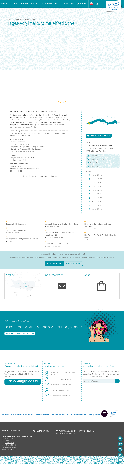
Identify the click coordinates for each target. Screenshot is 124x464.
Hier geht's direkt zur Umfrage (20, 333)
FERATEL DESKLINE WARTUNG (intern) (82, 415)
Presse (97, 415)
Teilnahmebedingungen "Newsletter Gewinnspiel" (41, 431)
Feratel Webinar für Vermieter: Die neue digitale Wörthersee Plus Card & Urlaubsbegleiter (66, 432)
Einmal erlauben (73, 263)
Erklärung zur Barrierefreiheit (38, 415)
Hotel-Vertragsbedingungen (60, 415)
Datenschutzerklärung (19, 415)
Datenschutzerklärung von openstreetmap (103, 257)
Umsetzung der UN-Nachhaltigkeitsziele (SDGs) (88, 431)
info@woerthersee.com (9, 447)
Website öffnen (93, 163)
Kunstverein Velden (37, 176)
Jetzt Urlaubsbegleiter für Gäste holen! (23, 382)
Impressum (5, 415)
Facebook (26, 176)
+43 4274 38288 (9, 443)
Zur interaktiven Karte (98, 136)
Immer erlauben (54, 263)
